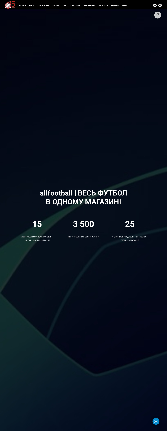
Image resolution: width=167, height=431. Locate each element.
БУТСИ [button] (31, 5)
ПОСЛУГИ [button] (22, 5)
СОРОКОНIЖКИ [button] (43, 5)
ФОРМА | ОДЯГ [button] (75, 5)
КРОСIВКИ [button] (115, 5)
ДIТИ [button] (64, 5)
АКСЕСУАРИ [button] (103, 5)
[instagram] (160, 5)
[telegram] (155, 5)
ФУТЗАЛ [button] (56, 5)
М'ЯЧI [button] (124, 5)
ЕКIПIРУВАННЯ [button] (89, 5)
